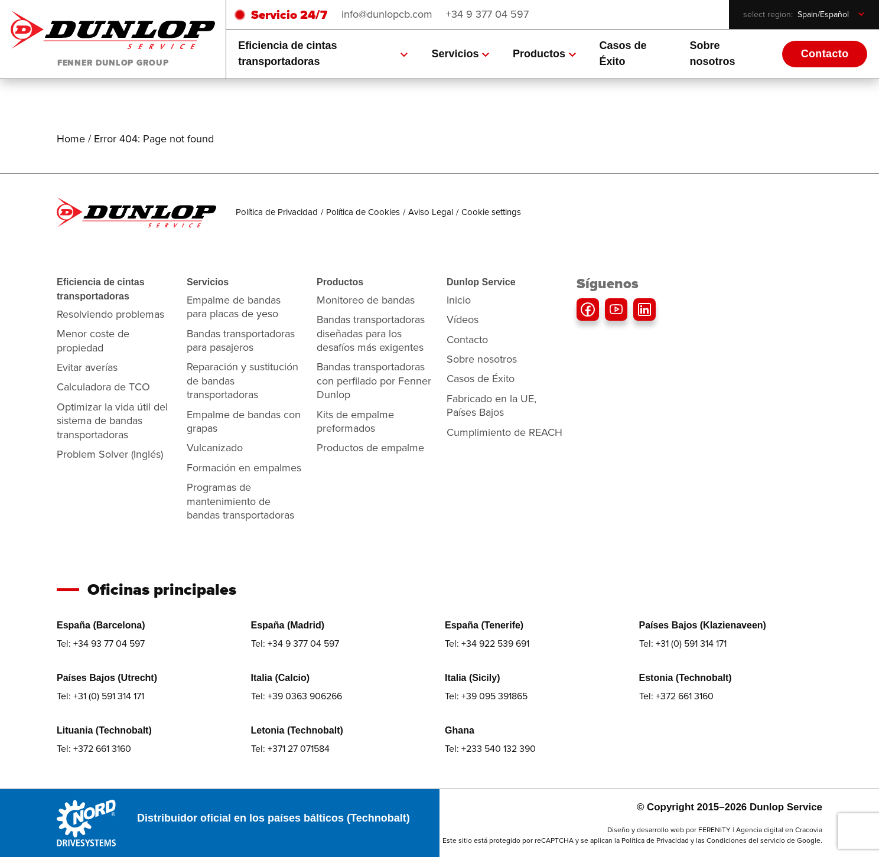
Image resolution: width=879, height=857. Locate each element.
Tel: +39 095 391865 (486, 696)
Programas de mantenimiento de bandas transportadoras (240, 501)
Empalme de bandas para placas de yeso (234, 306)
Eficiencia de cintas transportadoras (323, 53)
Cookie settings (491, 212)
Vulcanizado (215, 447)
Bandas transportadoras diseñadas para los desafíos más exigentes (371, 333)
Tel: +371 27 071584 (290, 748)
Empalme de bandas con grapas (244, 421)
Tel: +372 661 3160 (676, 696)
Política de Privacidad (277, 212)
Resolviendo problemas (110, 314)
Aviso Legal (430, 212)
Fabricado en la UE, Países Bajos (491, 405)
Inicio (459, 300)
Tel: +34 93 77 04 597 (101, 643)
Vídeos (462, 319)
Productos (544, 54)
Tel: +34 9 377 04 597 (295, 643)
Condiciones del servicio (746, 840)
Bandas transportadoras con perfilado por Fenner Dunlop (374, 380)
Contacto (825, 54)
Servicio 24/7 (289, 14)
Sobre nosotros (712, 53)
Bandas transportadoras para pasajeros (241, 340)
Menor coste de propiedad (93, 340)
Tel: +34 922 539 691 (487, 643)
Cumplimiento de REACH (504, 432)
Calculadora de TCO (103, 387)
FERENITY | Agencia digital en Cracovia (760, 830)
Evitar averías (87, 367)
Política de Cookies (363, 212)
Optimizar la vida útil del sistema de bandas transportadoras (112, 420)
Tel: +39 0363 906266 (296, 696)
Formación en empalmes (244, 467)
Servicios (460, 54)
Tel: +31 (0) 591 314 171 (683, 643)
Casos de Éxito (623, 53)
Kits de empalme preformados (355, 421)
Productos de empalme (370, 447)
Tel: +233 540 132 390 (490, 748)
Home (71, 138)
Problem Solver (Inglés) (110, 454)
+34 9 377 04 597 (487, 14)
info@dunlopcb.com (386, 14)
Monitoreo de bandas (366, 300)
